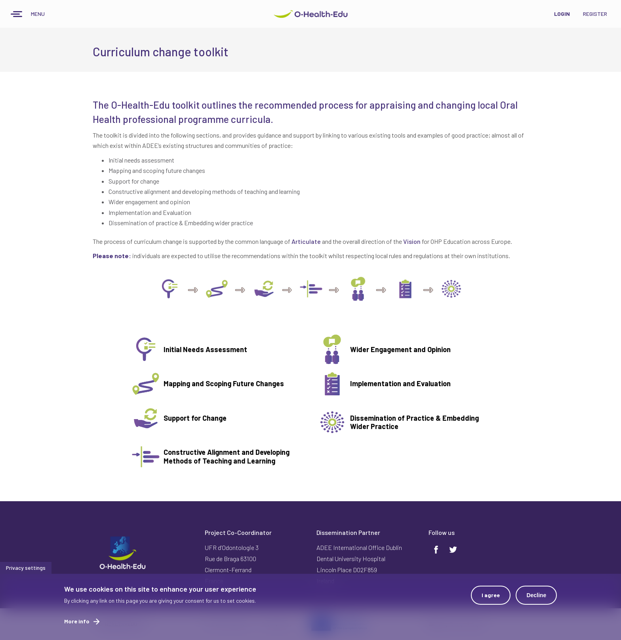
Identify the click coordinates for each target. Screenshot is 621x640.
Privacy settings (26, 568)
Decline (536, 596)
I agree (491, 596)
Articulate (306, 241)
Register (595, 13)
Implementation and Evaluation (400, 383)
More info (77, 622)
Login (562, 13)
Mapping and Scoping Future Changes (224, 383)
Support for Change (195, 418)
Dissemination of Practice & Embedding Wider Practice (414, 422)
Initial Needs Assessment (205, 349)
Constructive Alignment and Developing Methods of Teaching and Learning (227, 456)
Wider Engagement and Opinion (400, 349)
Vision (412, 241)
